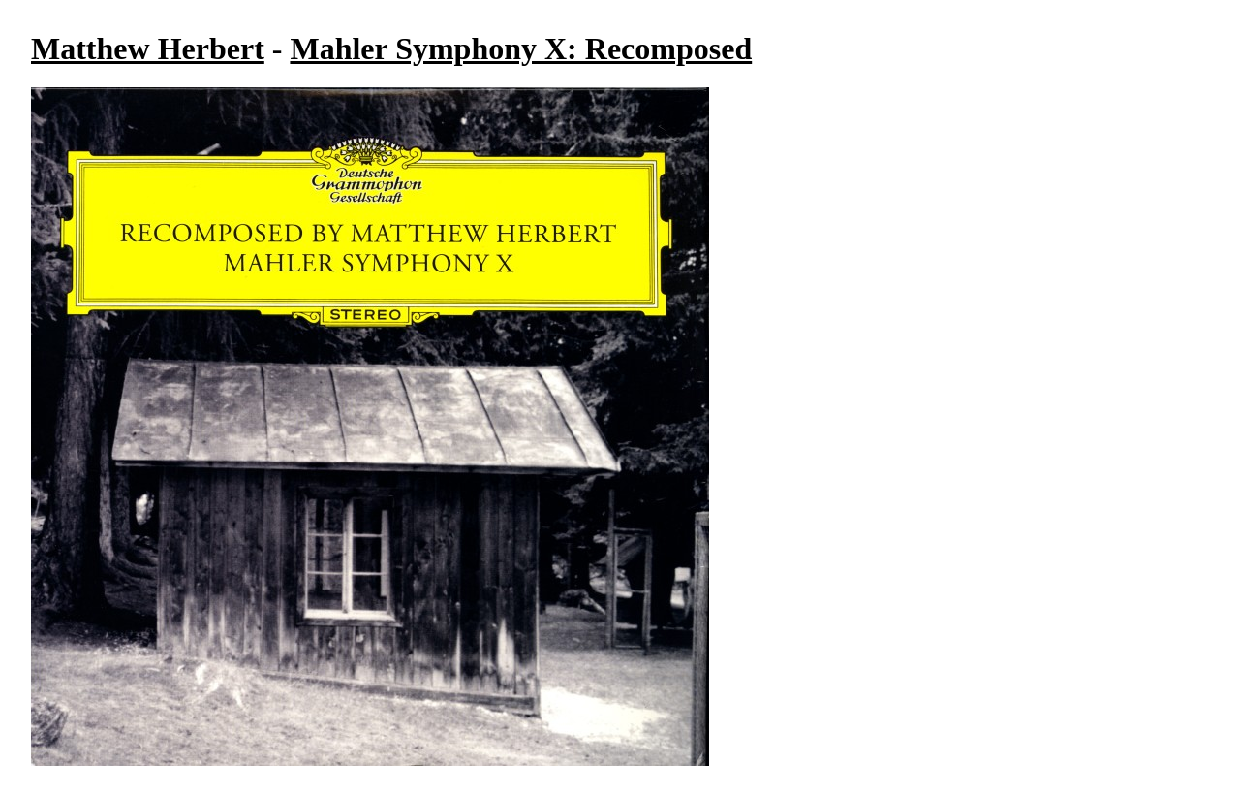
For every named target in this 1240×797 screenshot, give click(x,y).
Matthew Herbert (147, 48)
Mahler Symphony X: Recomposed (521, 48)
